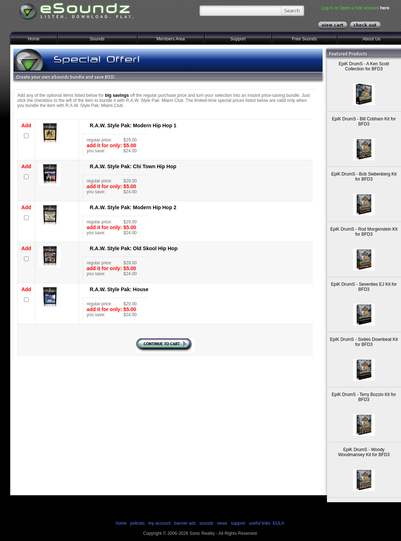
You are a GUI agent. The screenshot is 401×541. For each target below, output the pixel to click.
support (238, 523)
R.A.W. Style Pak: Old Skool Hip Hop (133, 248)
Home (34, 38)
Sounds (97, 38)
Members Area (170, 38)
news (222, 523)
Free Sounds (304, 38)
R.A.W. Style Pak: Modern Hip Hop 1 (133, 125)
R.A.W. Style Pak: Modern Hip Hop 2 (133, 207)
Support (238, 38)
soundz (207, 523)
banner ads (185, 523)
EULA (278, 523)
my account (159, 523)
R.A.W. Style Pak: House (119, 289)
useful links (259, 523)
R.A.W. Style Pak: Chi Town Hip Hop (133, 166)
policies (137, 523)
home (121, 523)
